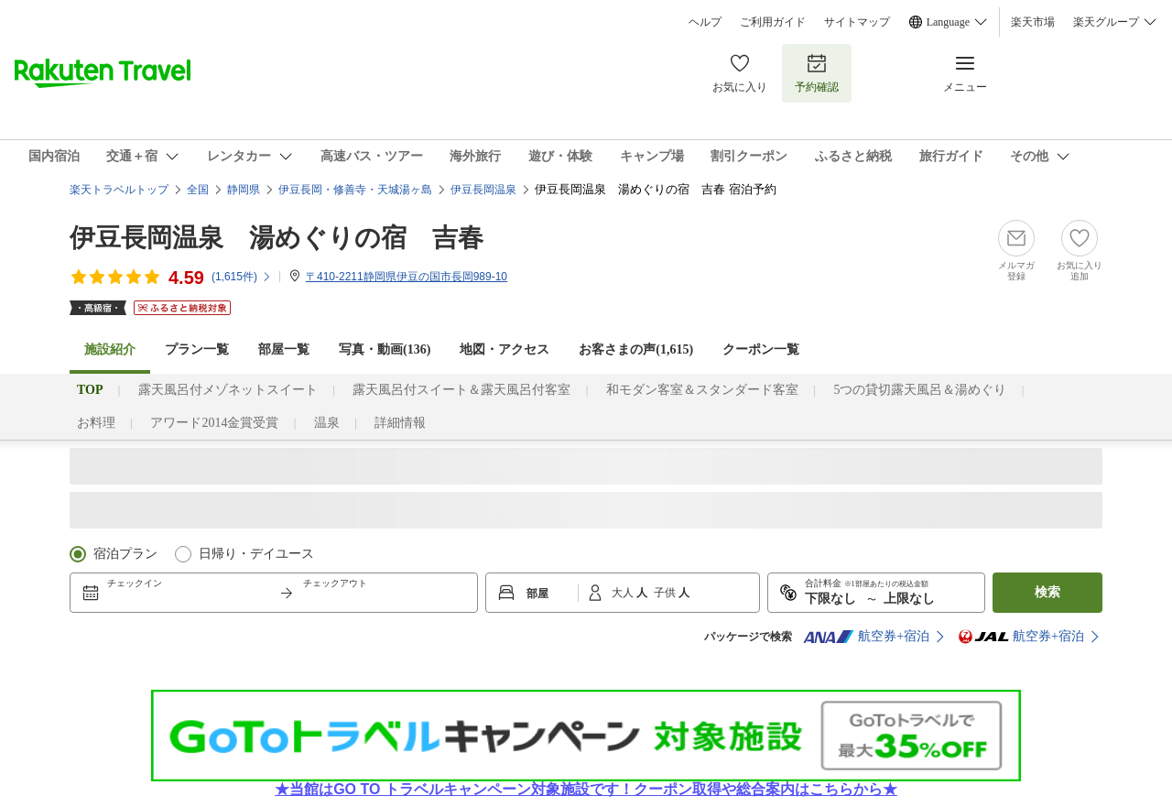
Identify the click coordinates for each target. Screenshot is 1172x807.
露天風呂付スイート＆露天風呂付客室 (461, 390)
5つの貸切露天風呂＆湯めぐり (919, 390)
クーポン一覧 (760, 349)
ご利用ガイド (773, 22)
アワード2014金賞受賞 (214, 423)
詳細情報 (400, 423)
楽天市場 (1033, 22)
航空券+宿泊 (866, 636)
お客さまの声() (636, 349)
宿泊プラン (125, 554)
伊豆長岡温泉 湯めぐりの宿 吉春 (276, 238)
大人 (624, 592)
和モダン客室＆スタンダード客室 (702, 390)
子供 (666, 592)
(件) (242, 276)
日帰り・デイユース (256, 554)
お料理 (96, 423)
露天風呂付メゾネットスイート (228, 390)
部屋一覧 (283, 349)
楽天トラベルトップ (119, 189)
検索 (1047, 592)
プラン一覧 (197, 349)
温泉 (327, 423)
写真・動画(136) (384, 349)
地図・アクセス (504, 349)
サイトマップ (857, 22)
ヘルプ (705, 22)
